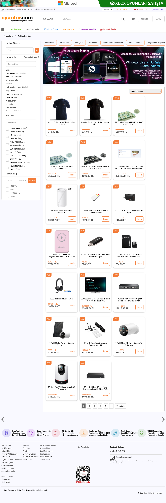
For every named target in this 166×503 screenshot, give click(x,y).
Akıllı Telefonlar (135, 43)
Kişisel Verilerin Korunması (11, 460)
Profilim (26, 451)
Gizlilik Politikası (7, 468)
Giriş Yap (26, 448)
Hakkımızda (6, 445)
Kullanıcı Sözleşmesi (31, 457)
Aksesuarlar (11, 101)
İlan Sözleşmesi (7, 463)
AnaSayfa (9, 36)
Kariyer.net (5, 482)
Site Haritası (27, 460)
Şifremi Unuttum (29, 454)
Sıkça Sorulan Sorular (48, 445)
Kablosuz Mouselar (13, 77)
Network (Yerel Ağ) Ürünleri (17, 87)
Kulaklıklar (64, 43)
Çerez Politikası (7, 465)
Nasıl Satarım (45, 454)
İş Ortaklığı (5, 451)
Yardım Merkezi (46, 460)
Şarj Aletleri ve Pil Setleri (16, 73)
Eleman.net (5, 479)
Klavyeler (79, 43)
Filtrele (32, 180)
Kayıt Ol (26, 445)
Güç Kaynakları (12, 90)
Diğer (8, 70)
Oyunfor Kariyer (7, 476)
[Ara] (123, 19)
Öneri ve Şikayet (46, 457)
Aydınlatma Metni (8, 471)
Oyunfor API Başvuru (9, 454)
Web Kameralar (12, 80)
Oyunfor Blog (45, 448)
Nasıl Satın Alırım (46, 451)
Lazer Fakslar (11, 97)
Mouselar (93, 43)
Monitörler (49, 43)
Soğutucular (11, 108)
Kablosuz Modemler (14, 94)
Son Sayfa (120, 406)
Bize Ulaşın (5, 457)
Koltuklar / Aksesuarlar (113, 43)
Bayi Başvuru (6, 448)
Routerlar (9, 104)
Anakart (9, 84)
